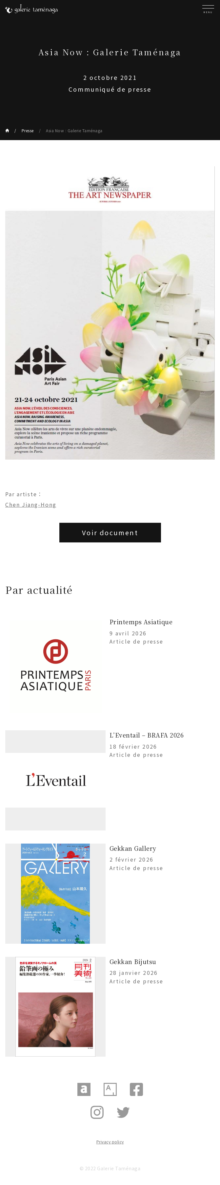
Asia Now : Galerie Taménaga (74, 130)
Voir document (110, 532)
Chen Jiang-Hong (30, 504)
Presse (28, 130)
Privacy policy (110, 1141)
